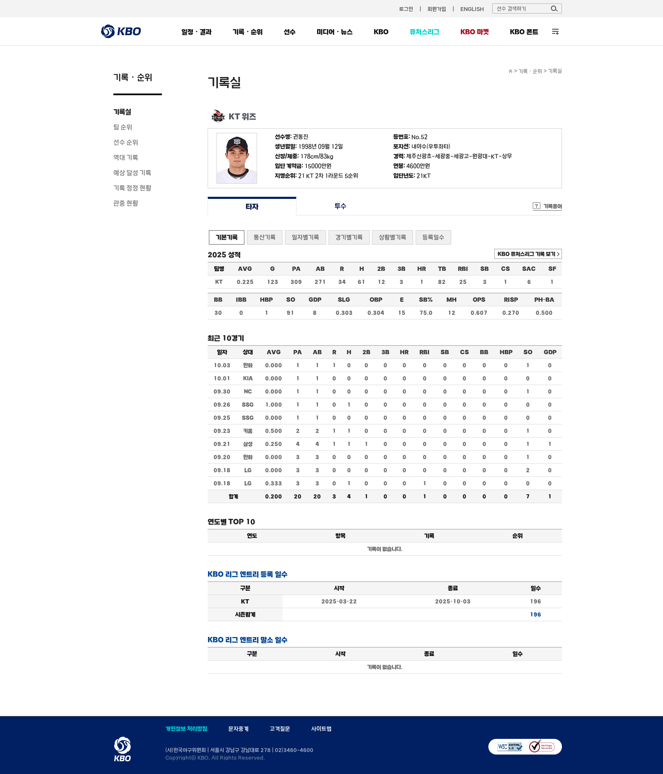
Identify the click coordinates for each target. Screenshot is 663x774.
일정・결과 (196, 32)
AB (320, 268)
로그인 (406, 8)
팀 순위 (122, 127)
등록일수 (433, 237)
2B (381, 268)
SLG (344, 299)
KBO (381, 32)
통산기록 (265, 237)
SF (552, 268)
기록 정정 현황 (132, 188)
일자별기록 (305, 237)
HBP (266, 299)
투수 (340, 206)
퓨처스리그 (424, 32)
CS (505, 268)
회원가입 (436, 8)
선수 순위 (125, 142)
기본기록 (227, 237)
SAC (529, 268)
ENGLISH (472, 8)
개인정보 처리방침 (186, 728)
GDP (315, 299)
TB (442, 268)
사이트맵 (321, 728)
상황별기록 (392, 237)
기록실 (122, 112)
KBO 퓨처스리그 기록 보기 (526, 254)
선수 (290, 32)
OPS (479, 299)
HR (421, 268)
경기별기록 (349, 237)
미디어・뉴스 (335, 32)
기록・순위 (248, 32)
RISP (511, 299)
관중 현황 (125, 203)
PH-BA (544, 299)
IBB (241, 299)
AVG (245, 268)
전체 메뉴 (555, 31)
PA (296, 268)
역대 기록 (125, 157)
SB (484, 268)
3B (401, 268)
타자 (252, 206)
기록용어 (552, 206)
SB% (426, 299)
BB (218, 299)
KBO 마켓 (474, 32)
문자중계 (238, 728)
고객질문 (280, 728)
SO (290, 299)
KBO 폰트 (524, 32)
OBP (376, 299)
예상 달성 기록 (132, 172)
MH (452, 299)
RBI (463, 268)
